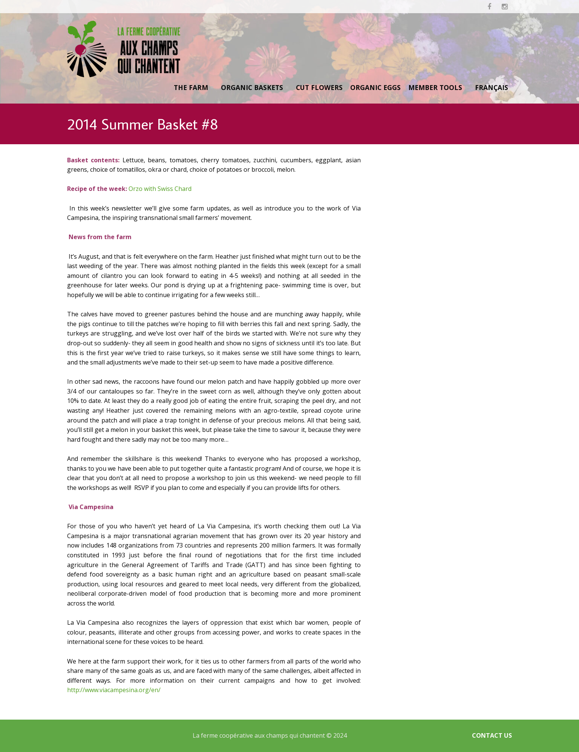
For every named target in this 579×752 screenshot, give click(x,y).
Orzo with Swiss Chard (160, 189)
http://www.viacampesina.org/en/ (114, 690)
